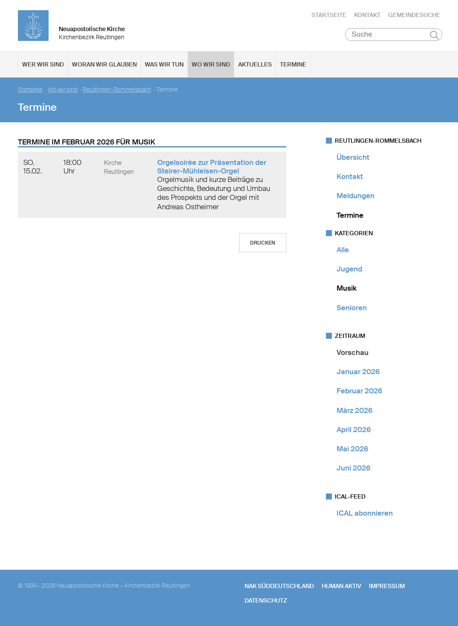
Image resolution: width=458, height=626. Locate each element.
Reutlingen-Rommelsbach (117, 89)
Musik (347, 288)
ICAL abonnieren (365, 513)
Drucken (262, 242)
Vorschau (353, 352)
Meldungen (355, 196)
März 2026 (354, 410)
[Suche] (394, 34)
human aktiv (341, 586)
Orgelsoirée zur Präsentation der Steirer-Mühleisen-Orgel (211, 167)
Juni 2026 (353, 468)
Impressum (387, 586)
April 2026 (354, 429)
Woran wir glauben (104, 64)
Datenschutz (266, 600)
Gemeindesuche (414, 15)
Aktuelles (255, 64)
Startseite (328, 15)
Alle (343, 249)
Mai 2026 (352, 448)
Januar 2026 (358, 371)
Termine (293, 64)
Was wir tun (164, 64)
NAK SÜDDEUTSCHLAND (279, 586)
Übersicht (353, 157)
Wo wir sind (211, 64)
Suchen (434, 35)
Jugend (349, 269)
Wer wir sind (43, 64)
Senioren (352, 307)
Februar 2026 (359, 391)
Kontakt (367, 15)
